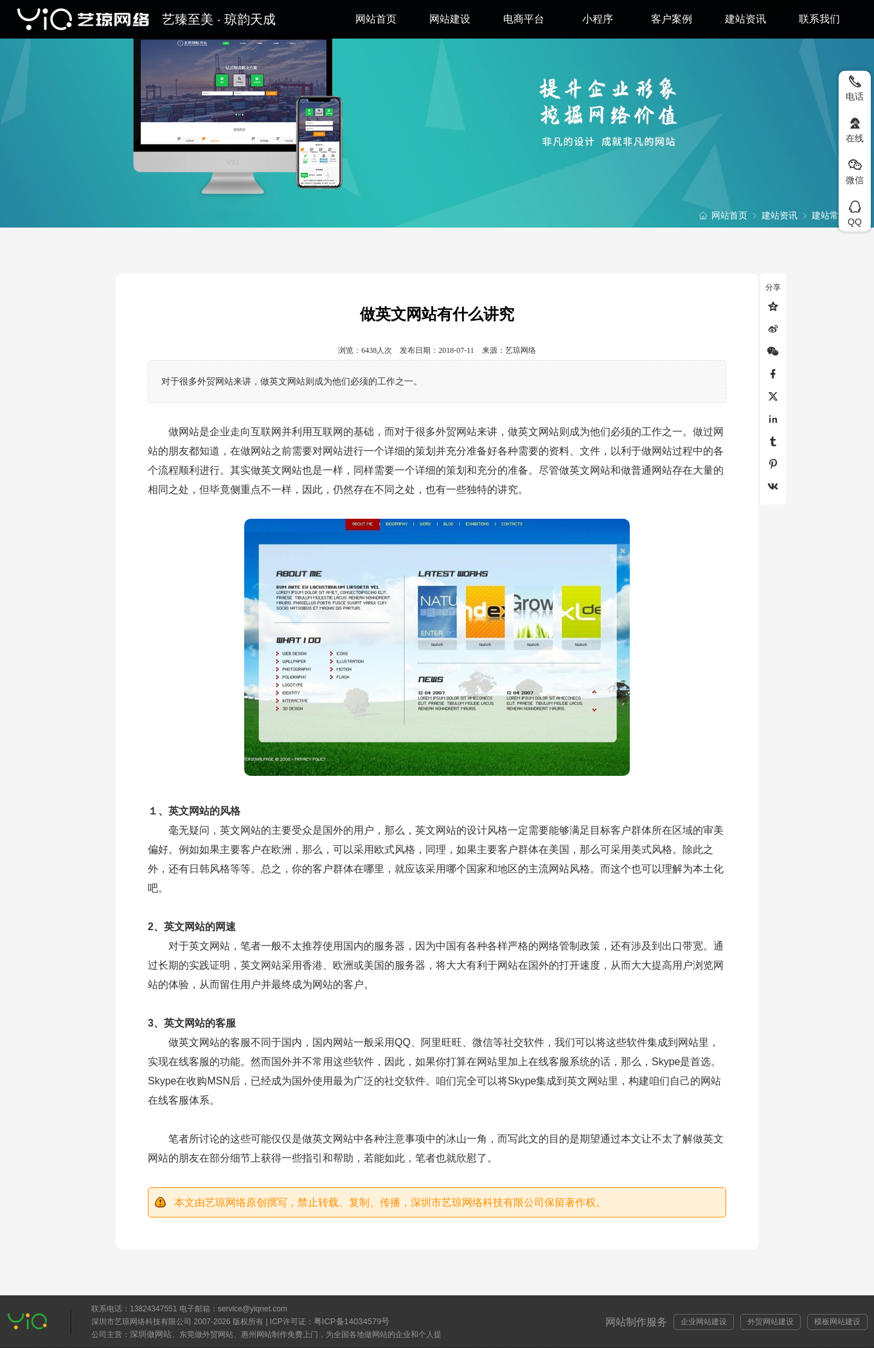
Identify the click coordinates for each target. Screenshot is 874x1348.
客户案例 (671, 18)
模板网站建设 (837, 1321)
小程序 (597, 18)
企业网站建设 (704, 1321)
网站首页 (376, 18)
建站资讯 (745, 18)
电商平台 (523, 18)
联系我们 (819, 18)
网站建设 (449, 18)
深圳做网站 (151, 1334)
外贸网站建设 (770, 1321)
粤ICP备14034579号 (352, 1321)
